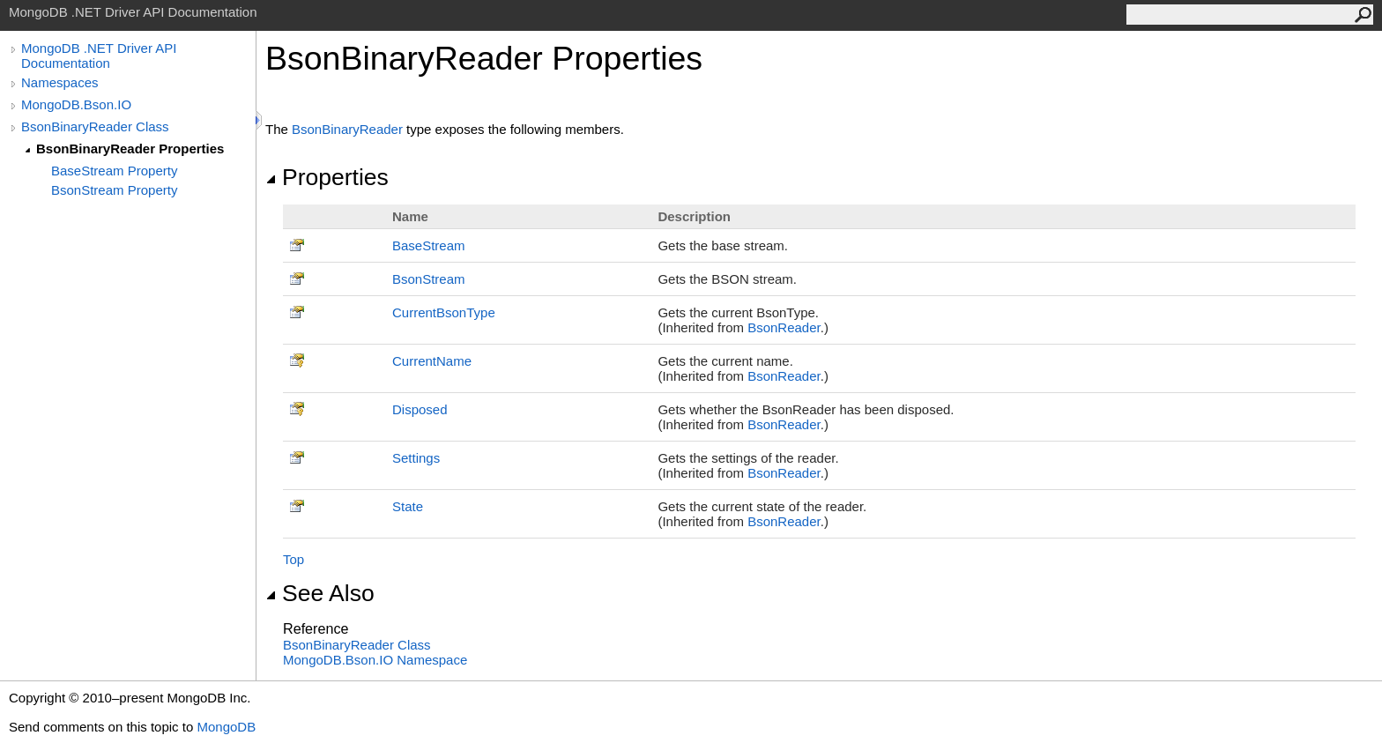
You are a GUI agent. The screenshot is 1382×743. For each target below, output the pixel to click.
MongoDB (226, 726)
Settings (416, 457)
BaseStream (428, 245)
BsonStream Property (114, 189)
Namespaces (60, 82)
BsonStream (428, 278)
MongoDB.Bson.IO (76, 104)
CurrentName (432, 360)
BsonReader (784, 327)
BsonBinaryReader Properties (130, 148)
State (407, 506)
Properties (327, 177)
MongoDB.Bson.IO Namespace (375, 659)
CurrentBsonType (443, 312)
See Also (320, 593)
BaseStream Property (114, 170)
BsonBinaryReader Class (95, 126)
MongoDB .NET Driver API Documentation (98, 56)
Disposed (420, 409)
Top (293, 559)
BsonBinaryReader (347, 129)
